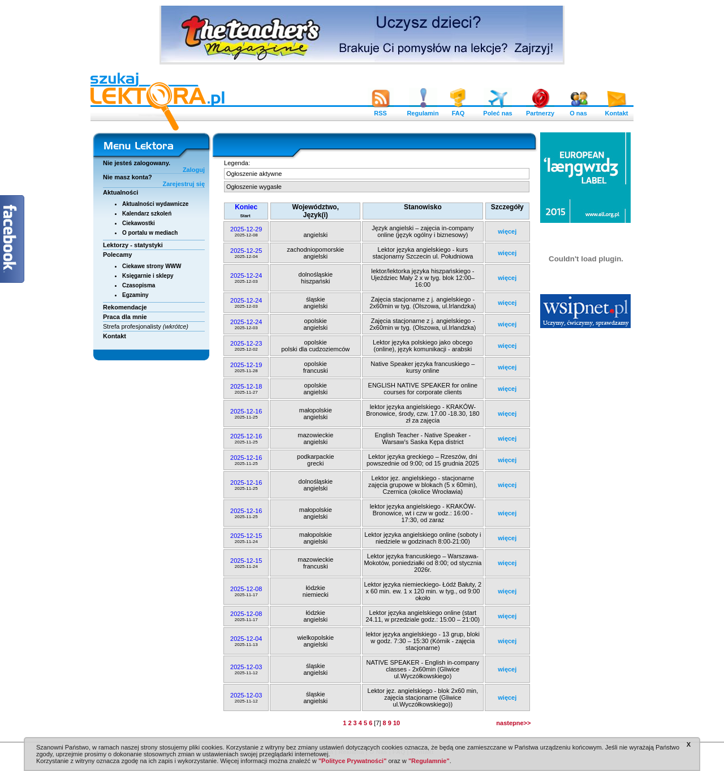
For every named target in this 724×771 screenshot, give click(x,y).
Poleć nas (497, 110)
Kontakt (616, 110)
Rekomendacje (125, 307)
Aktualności (120, 192)
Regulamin (422, 110)
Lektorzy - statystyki (133, 245)
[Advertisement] (586, 506)
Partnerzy (540, 110)
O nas (578, 110)
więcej (507, 231)
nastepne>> (513, 723)
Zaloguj (194, 169)
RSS (381, 110)
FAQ (458, 110)
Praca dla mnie (125, 316)
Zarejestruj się (183, 183)
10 (396, 723)
